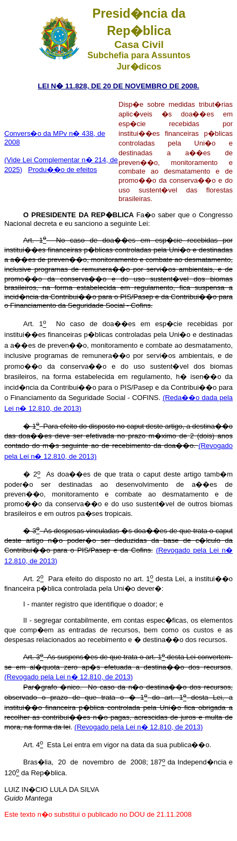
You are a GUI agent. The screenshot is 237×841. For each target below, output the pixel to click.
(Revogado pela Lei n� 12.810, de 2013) (68, 677)
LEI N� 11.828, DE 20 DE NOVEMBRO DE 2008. (118, 86)
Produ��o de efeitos (62, 170)
